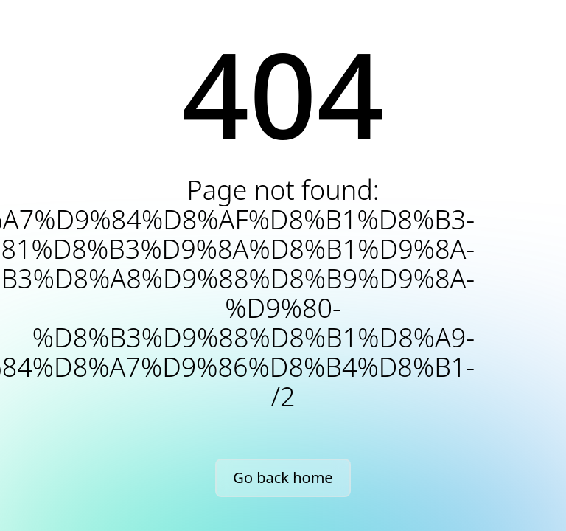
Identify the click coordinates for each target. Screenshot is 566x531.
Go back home (282, 477)
